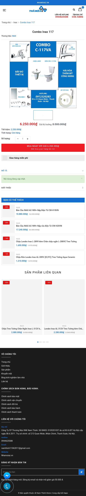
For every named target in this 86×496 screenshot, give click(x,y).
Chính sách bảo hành (10, 408)
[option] (43, 74)
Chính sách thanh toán (11, 412)
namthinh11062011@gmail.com (15, 448)
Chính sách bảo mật (10, 396)
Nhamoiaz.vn (7, 455)
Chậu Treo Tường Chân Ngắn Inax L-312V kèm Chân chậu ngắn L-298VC (34, 329)
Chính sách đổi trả (9, 404)
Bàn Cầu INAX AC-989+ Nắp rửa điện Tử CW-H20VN (39, 226)
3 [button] (44, 342)
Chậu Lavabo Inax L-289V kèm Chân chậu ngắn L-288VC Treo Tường (46, 241)
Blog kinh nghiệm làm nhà (13, 377)
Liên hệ (4, 381)
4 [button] (47, 342)
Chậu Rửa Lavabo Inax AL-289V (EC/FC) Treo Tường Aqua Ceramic (45, 257)
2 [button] (40, 342)
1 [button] (37, 342)
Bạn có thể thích (13, 200)
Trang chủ (5, 362)
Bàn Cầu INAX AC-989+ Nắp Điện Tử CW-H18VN (37, 210)
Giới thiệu (5, 366)
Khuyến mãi (6, 374)
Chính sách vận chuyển (11, 400)
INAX (18, 208)
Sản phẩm (5, 370)
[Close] (82, 178)
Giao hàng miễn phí (18, 158)
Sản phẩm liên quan (43, 272)
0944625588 (7, 441)
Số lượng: (5, 138)
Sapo (66, 493)
